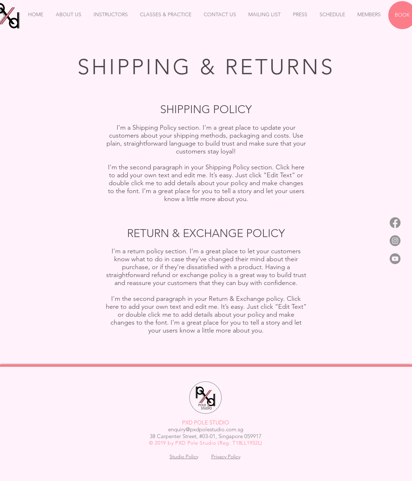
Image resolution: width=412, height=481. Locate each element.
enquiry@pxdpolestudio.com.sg (205, 429)
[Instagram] (395, 240)
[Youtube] (395, 258)
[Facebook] (395, 222)
